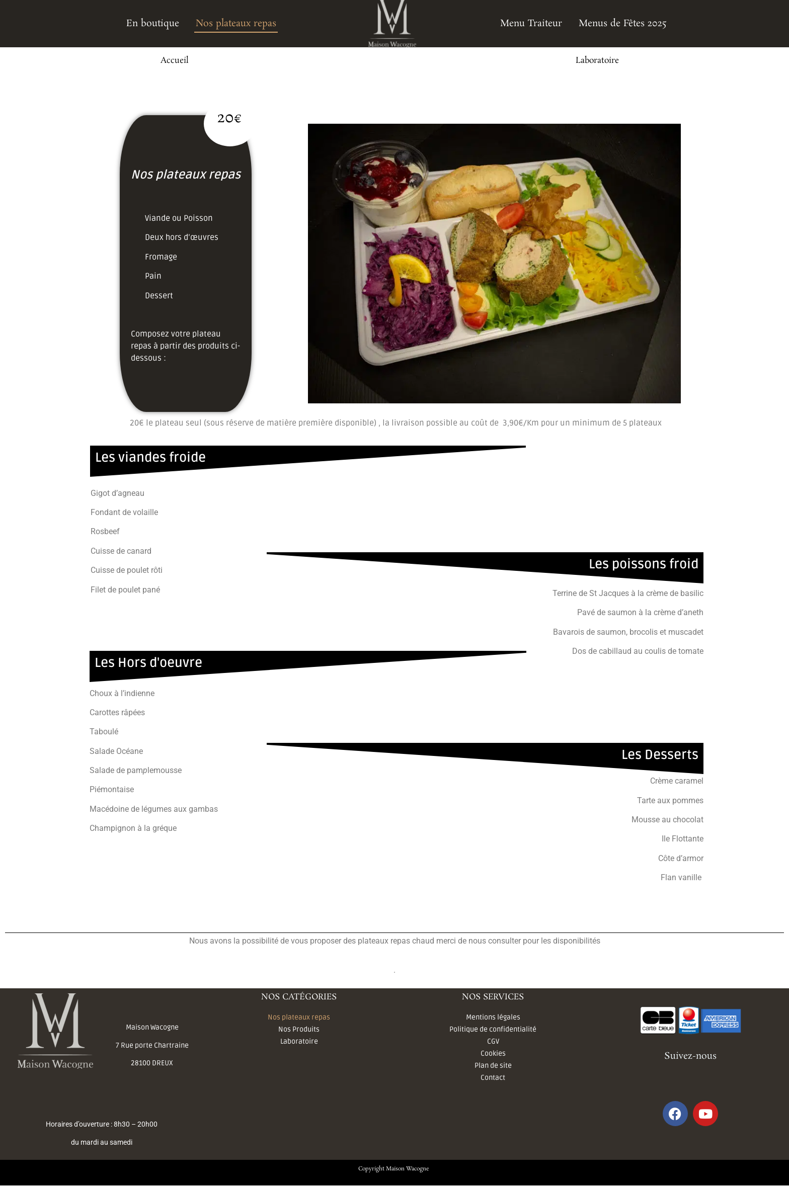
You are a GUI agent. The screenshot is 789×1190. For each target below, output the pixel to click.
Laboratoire (597, 60)
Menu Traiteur (531, 23)
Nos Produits (299, 1029)
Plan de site (493, 1065)
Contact (493, 1077)
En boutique (152, 23)
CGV (493, 1041)
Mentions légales (493, 1017)
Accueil (175, 60)
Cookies (493, 1053)
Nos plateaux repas (236, 23)
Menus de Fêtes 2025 (623, 23)
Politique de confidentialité (492, 1029)
